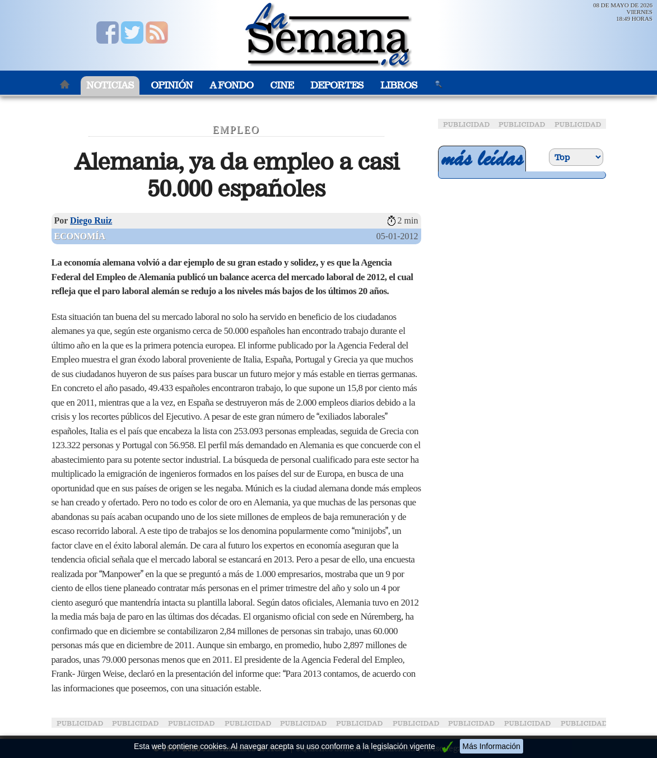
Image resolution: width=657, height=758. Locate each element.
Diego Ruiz (91, 220)
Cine (281, 85)
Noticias (110, 85)
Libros (398, 85)
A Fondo (231, 85)
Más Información (491, 746)
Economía (80, 236)
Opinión (172, 85)
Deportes (337, 85)
